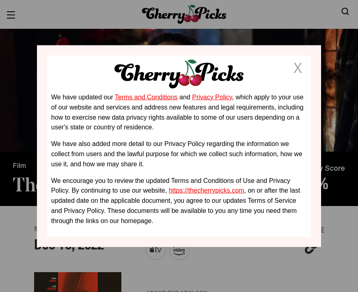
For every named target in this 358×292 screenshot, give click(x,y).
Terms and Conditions (146, 97)
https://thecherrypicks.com (206, 190)
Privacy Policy (212, 97)
